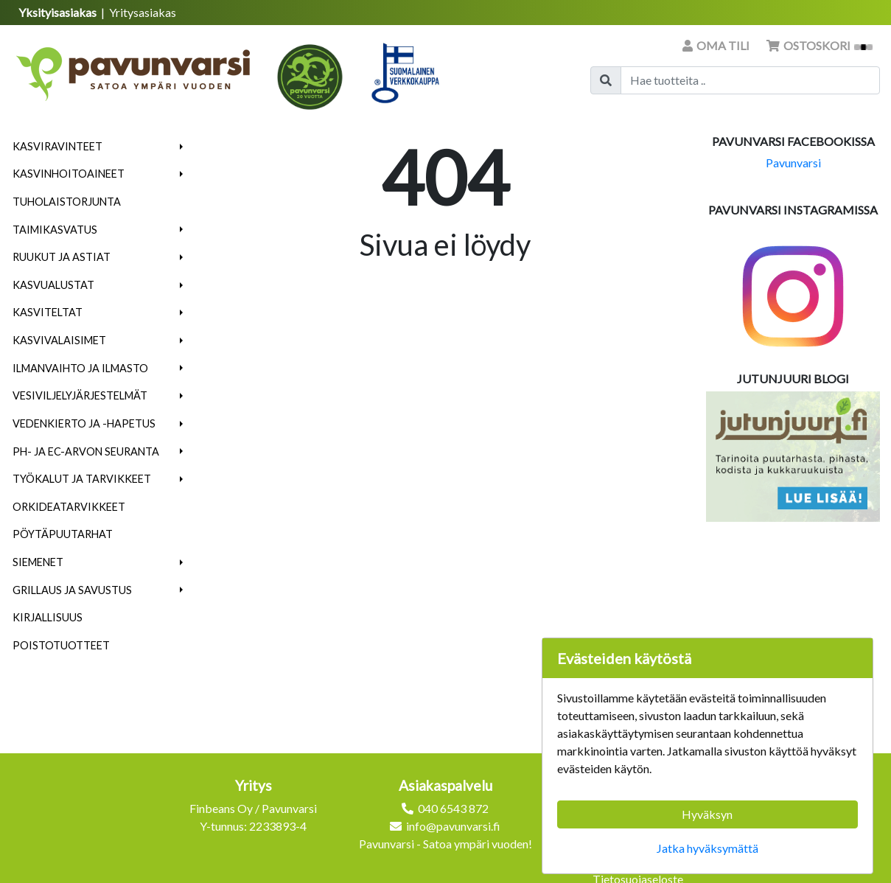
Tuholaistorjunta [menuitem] (67, 201)
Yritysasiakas (142, 12)
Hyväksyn (707, 814)
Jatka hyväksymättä (707, 848)
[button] (181, 146)
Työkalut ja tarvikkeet (82, 478)
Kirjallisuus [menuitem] (48, 617)
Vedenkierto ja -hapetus (84, 423)
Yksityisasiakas (58, 12)
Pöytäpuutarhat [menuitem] (63, 534)
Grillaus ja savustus (72, 590)
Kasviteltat (48, 312)
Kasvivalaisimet (59, 340)
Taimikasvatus (55, 229)
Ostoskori (819, 45)
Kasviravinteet (57, 146)
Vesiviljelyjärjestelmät (80, 395)
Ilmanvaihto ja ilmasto (80, 368)
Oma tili (717, 45)
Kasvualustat (53, 285)
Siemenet (38, 562)
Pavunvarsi (793, 163)
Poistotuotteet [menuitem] (61, 645)
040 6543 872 (453, 808)
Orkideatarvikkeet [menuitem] (69, 506)
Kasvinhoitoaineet (69, 173)
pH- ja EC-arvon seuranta (86, 451)
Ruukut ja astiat (62, 257)
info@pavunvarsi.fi (453, 826)
